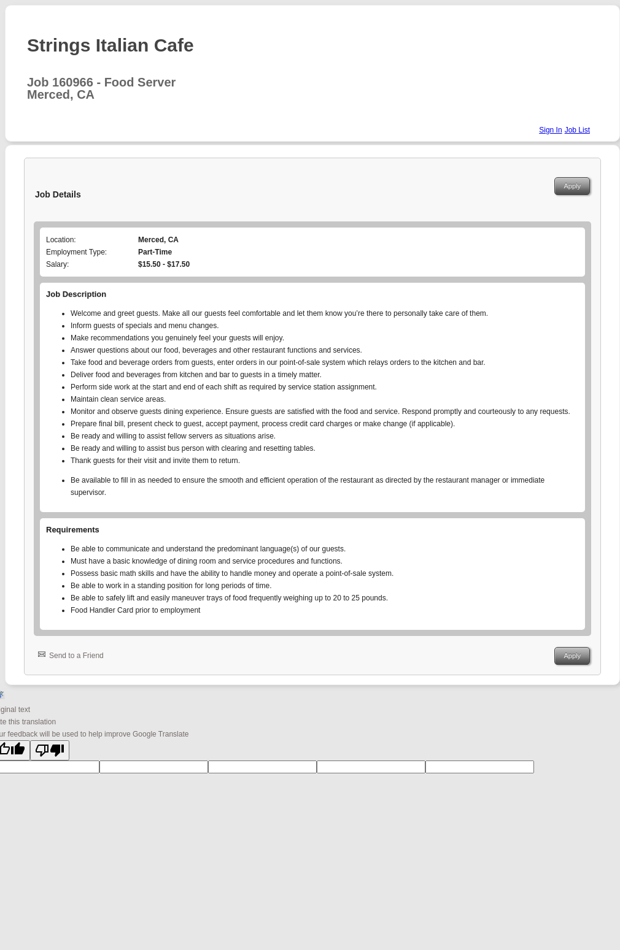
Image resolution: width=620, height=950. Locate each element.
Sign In (550, 130)
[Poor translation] (49, 750)
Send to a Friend (76, 655)
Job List (577, 130)
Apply (572, 186)
